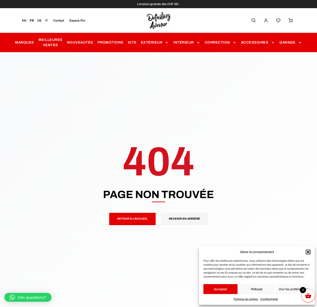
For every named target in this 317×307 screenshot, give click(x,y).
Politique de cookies (246, 299)
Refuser (257, 289)
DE (39, 20)
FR (32, 20)
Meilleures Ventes (51, 42)
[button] (308, 252)
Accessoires (255, 42)
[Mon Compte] (266, 20)
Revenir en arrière (184, 218)
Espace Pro (77, 20)
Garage (287, 42)
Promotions (110, 42)
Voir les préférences (293, 289)
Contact (58, 20)
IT (46, 20)
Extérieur (151, 42)
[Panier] (290, 20)
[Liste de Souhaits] (278, 20)
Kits (132, 42)
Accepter (220, 289)
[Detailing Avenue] (158, 20)
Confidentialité (269, 299)
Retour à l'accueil (132, 218)
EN (24, 20)
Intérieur (183, 42)
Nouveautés (80, 42)
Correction (217, 42)
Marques (24, 42)
